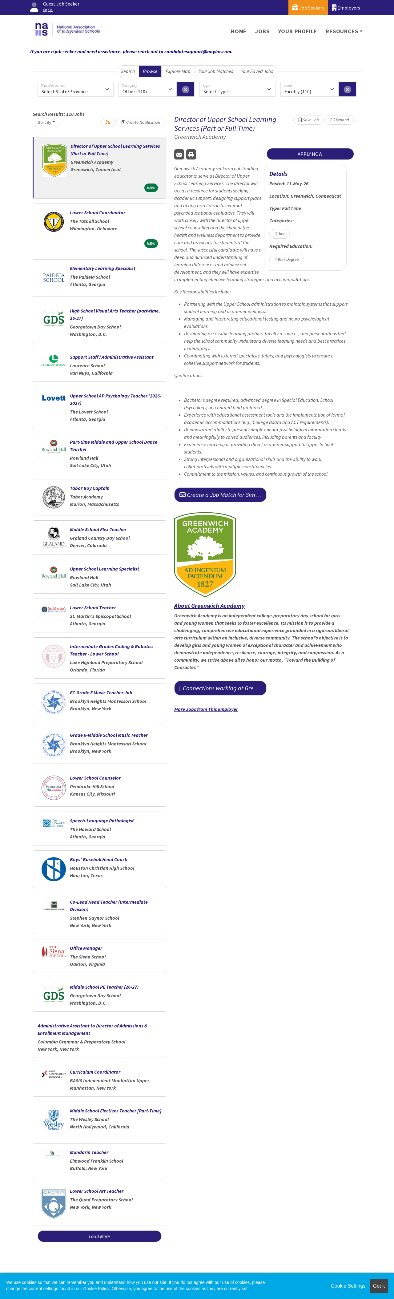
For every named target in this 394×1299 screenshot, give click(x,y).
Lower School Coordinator (97, 212)
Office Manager (86, 948)
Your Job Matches (216, 71)
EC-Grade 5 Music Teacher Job (101, 692)
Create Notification (141, 122)
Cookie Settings (348, 1286)
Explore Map (178, 71)
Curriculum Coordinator (95, 1072)
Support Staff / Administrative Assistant (112, 357)
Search (128, 71)
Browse (150, 71)
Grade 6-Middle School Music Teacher (109, 735)
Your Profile (297, 31)
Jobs (262, 31)
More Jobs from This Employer (206, 709)
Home (239, 31)
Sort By (44, 122)
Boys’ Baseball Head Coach (98, 859)
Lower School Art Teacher (96, 1191)
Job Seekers (308, 7)
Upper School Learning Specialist (104, 569)
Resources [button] (342, 31)
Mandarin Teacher (89, 1152)
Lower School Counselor (95, 778)
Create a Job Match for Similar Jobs (223, 494)
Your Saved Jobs (257, 71)
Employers (346, 7)
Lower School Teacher (93, 607)
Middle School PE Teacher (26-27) (104, 987)
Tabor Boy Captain (90, 488)
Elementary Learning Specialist (102, 268)
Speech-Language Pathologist (102, 820)
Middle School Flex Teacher (98, 529)
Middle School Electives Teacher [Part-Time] (115, 1110)
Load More (99, 1236)
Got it (379, 1286)
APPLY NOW (310, 154)
